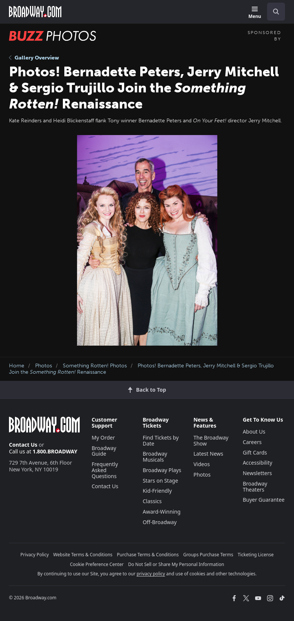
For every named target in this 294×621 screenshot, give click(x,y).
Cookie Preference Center (97, 564)
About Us (254, 431)
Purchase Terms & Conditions (148, 554)
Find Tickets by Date (160, 440)
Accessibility (257, 462)
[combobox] (273, 12)
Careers (252, 442)
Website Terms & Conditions (82, 554)
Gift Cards (255, 452)
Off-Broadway (160, 522)
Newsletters (257, 473)
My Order (103, 437)
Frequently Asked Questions (105, 470)
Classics (152, 501)
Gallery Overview (34, 58)
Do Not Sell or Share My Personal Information (176, 564)
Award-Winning (161, 511)
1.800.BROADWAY (55, 451)
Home (16, 365)
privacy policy (151, 573)
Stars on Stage (160, 480)
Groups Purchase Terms (208, 554)
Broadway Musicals (155, 456)
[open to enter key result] (276, 12)
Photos (43, 365)
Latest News (208, 453)
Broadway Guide (104, 451)
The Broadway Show (211, 440)
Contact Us (23, 444)
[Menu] (254, 13)
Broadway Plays (162, 470)
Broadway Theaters (255, 486)
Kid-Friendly (157, 490)
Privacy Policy (35, 554)
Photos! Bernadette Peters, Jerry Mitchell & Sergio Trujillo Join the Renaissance (141, 368)
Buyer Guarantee (264, 499)
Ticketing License (256, 554)
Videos (201, 464)
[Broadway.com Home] (35, 11)
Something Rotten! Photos (95, 365)
